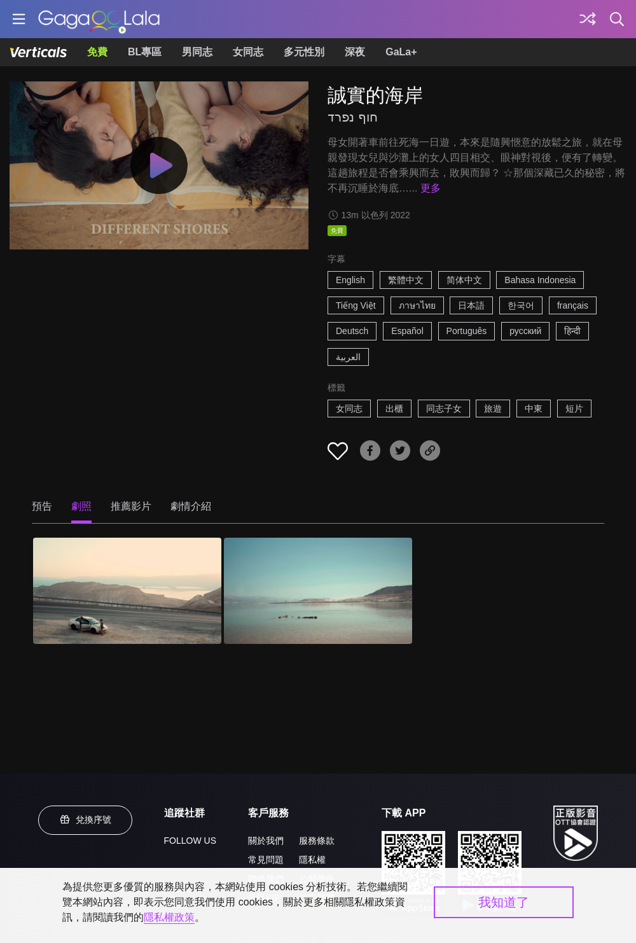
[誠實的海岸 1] (127, 590)
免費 (97, 51)
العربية (348, 357)
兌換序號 (85, 819)
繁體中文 (406, 280)
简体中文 (464, 280)
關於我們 (266, 840)
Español (407, 331)
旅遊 (493, 408)
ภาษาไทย (417, 305)
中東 (534, 408)
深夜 (355, 51)
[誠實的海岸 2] (318, 590)
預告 (42, 506)
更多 (430, 188)
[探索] (587, 19)
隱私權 (312, 860)
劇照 (81, 506)
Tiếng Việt (356, 305)
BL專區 (145, 51)
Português (466, 331)
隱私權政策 (169, 917)
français (572, 305)
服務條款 (317, 840)
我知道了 (503, 902)
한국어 (521, 305)
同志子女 (444, 408)
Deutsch (352, 331)
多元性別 (304, 51)
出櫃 (394, 408)
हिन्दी (572, 331)
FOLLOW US (190, 840)
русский (525, 331)
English (350, 280)
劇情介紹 (190, 506)
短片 (574, 408)
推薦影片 (131, 506)
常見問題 (266, 860)
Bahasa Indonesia (540, 280)
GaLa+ (401, 51)
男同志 (197, 51)
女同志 (248, 51)
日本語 (471, 305)
